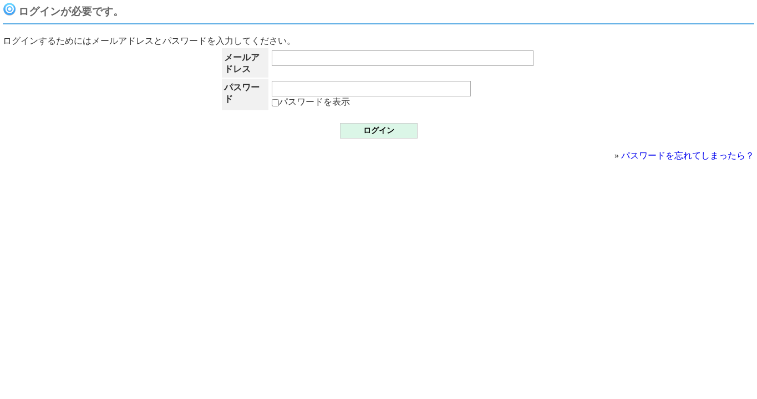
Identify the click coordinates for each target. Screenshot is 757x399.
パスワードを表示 (311, 101)
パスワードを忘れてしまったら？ (687, 155)
